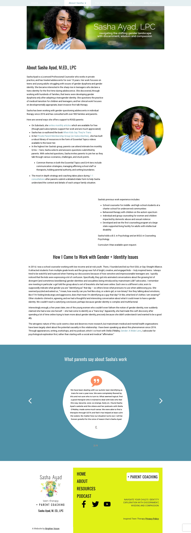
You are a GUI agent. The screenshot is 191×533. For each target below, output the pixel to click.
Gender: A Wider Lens (131, 330)
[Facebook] (84, 504)
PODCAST (84, 496)
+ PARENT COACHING (143, 476)
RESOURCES (86, 488)
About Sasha (76, 3)
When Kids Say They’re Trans (77, 132)
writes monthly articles (60, 125)
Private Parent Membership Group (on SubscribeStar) (63, 136)
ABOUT (82, 481)
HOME (81, 474)
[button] (30, 401)
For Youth (126, 3)
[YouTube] (107, 504)
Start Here (53, 3)
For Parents (102, 3)
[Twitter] (95, 504)
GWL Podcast (152, 3)
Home (34, 3)
